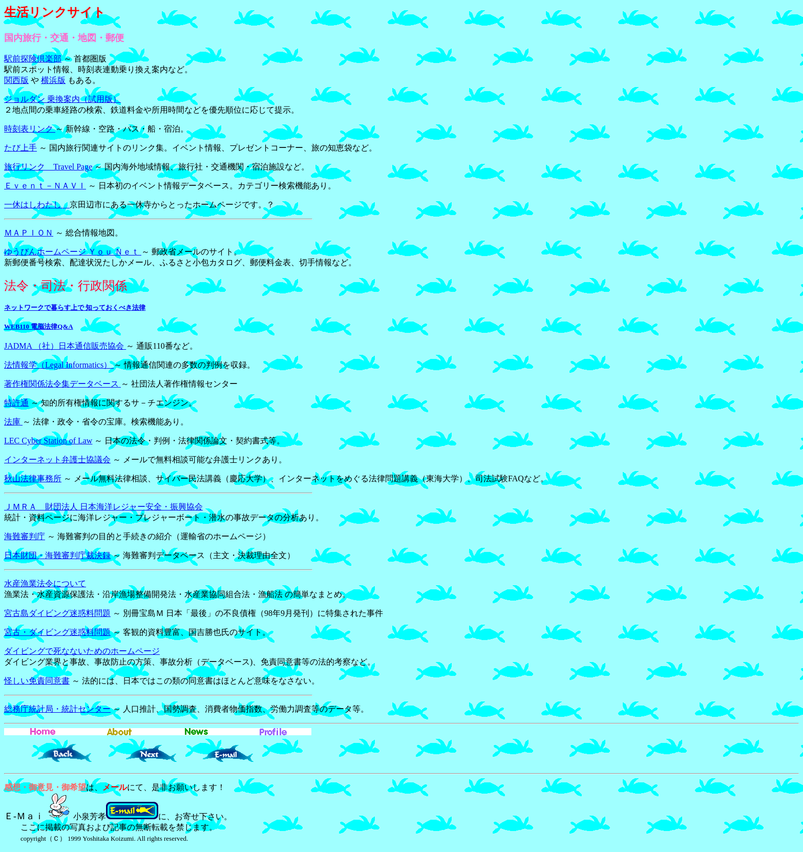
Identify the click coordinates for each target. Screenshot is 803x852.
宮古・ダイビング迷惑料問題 (57, 632)
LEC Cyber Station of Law (48, 440)
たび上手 (20, 147)
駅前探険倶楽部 (32, 58)
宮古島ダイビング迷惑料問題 (57, 613)
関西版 (16, 80)
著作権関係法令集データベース (62, 383)
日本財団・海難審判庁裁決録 (57, 555)
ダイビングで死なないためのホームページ (82, 651)
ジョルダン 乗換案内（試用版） (62, 99)
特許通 (16, 402)
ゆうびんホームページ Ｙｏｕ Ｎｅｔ (72, 251)
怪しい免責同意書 (37, 680)
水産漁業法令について (45, 583)
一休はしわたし (37, 204)
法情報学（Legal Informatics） (59, 364)
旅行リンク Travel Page (48, 166)
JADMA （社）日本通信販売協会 (65, 346)
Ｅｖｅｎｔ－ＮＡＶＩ (45, 185)
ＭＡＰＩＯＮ (28, 232)
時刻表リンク (29, 128)
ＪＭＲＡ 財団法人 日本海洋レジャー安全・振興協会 (103, 506)
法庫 (13, 421)
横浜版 (53, 80)
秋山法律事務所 (32, 478)
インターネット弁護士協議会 (57, 459)
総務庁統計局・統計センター (57, 709)
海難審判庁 (24, 536)
